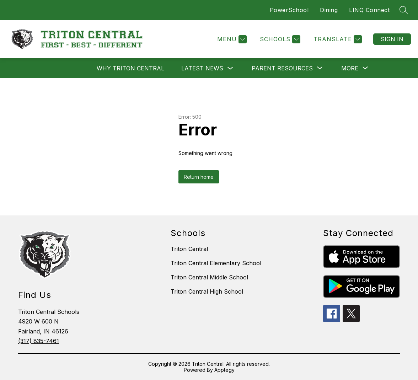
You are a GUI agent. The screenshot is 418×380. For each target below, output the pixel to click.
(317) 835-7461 (38, 340)
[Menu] (231, 39)
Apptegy (224, 370)
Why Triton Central (130, 68)
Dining (329, 10)
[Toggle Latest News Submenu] (230, 68)
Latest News (202, 68)
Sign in (392, 39)
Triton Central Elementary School (216, 263)
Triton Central (189, 248)
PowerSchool (289, 10)
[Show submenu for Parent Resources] (282, 68)
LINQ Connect (369, 10)
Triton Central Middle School (209, 277)
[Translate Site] (337, 39)
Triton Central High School (207, 291)
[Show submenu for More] (349, 68)
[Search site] (404, 10)
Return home (199, 177)
